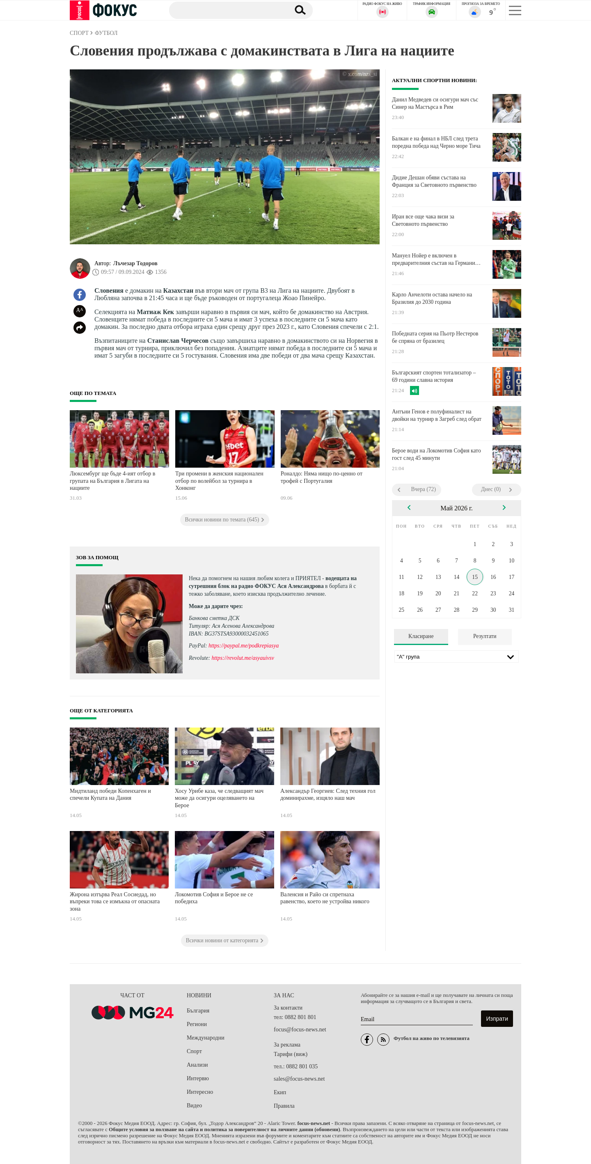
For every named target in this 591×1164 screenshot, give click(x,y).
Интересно (200, 1092)
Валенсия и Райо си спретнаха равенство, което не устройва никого (324, 898)
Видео (194, 1105)
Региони (197, 1024)
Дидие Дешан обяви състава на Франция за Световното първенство (434, 181)
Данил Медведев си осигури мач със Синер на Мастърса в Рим (435, 103)
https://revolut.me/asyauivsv (242, 658)
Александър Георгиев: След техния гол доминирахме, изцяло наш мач (328, 794)
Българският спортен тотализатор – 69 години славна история (434, 376)
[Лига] (456, 656)
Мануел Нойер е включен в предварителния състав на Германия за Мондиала (435, 259)
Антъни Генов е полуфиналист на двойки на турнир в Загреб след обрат (436, 415)
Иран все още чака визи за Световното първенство (423, 220)
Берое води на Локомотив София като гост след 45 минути (436, 454)
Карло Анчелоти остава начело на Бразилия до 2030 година (432, 298)
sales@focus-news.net (299, 1079)
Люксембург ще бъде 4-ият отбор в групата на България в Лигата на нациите (112, 481)
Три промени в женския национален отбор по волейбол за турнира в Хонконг (219, 481)
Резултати (485, 636)
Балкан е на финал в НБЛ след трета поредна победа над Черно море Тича (436, 142)
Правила (284, 1106)
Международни (205, 1038)
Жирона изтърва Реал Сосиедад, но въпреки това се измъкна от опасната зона (115, 901)
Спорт (194, 1051)
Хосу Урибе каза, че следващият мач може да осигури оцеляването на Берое (219, 798)
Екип (280, 1092)
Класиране (420, 636)
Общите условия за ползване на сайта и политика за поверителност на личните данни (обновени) (224, 1129)
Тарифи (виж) (290, 1054)
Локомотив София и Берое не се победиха (214, 898)
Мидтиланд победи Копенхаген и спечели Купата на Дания (110, 794)
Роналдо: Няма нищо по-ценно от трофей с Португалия (321, 477)
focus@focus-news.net (300, 1029)
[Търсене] (225, 9)
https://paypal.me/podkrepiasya (243, 646)
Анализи (197, 1065)
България (198, 1011)
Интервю (198, 1078)
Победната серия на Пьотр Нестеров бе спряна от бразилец (435, 337)
